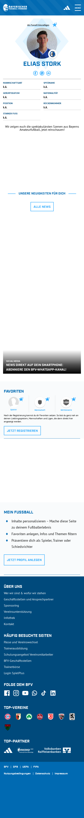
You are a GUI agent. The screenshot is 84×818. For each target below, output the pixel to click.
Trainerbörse (12, 667)
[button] (35, 73)
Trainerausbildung (16, 648)
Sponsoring (11, 605)
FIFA (36, 767)
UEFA (25, 767)
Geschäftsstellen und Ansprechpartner (29, 599)
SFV (6, 767)
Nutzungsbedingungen (17, 773)
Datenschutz (42, 773)
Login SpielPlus (14, 673)
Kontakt (9, 624)
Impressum (61, 773)
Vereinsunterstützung (18, 612)
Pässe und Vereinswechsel (21, 642)
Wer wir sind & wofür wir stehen (25, 593)
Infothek (9, 618)
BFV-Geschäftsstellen (17, 661)
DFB (15, 767)
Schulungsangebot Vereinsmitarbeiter (28, 654)
